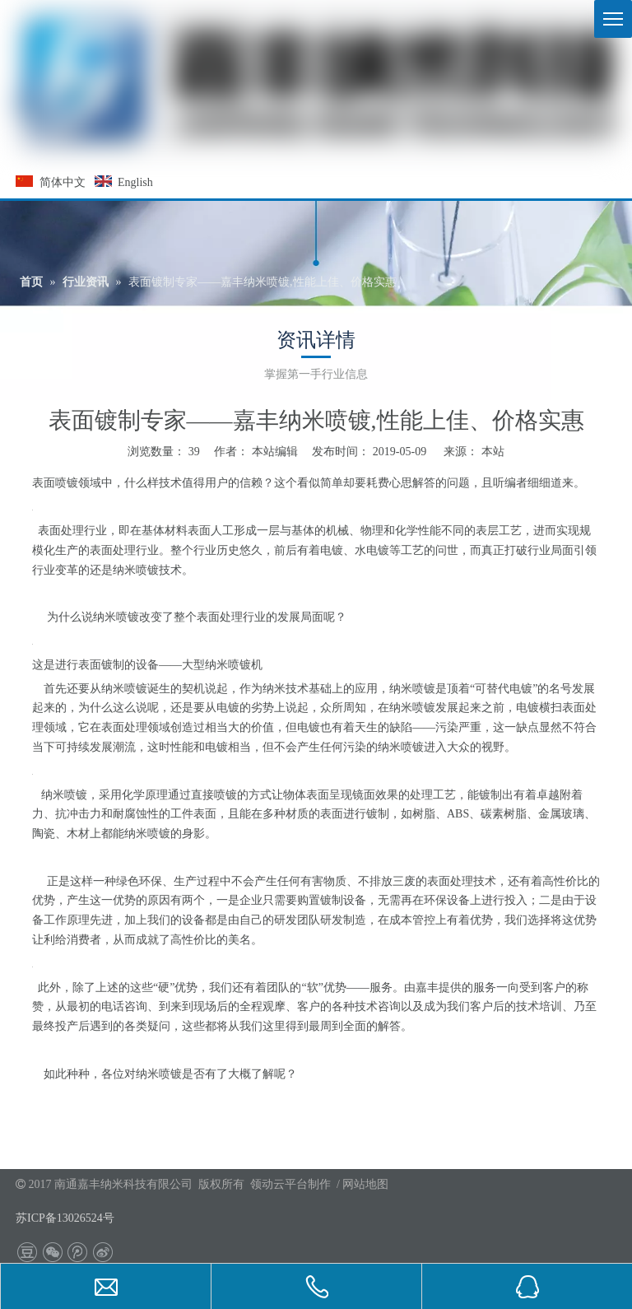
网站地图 (365, 1184)
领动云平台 (279, 1184)
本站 (492, 451)
